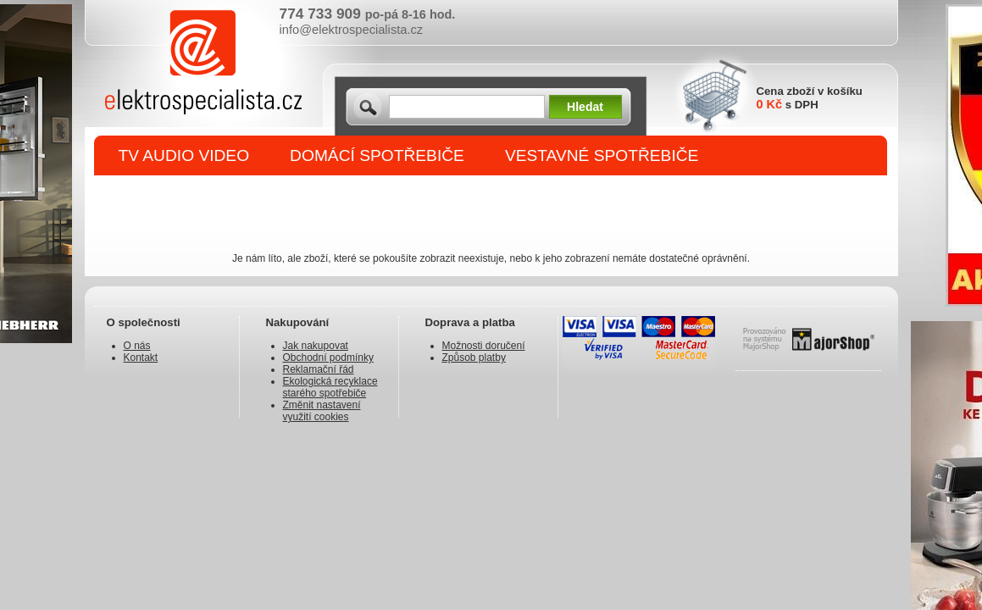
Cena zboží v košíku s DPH (810, 98)
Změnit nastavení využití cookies (322, 411)
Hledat (585, 107)
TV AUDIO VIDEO (184, 155)
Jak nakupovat (315, 346)
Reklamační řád (318, 369)
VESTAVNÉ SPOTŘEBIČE (602, 155)
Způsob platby (474, 357)
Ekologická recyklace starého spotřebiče (330, 387)
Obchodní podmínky (328, 357)
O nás (137, 346)
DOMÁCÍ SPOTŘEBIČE (377, 155)
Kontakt (141, 357)
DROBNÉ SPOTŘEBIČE (208, 196)
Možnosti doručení (483, 346)
